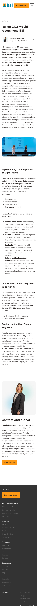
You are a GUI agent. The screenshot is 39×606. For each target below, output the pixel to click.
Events (4, 576)
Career (4, 552)
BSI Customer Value (9, 507)
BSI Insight (17, 184)
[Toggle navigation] (32, 5)
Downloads (6, 585)
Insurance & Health (8, 528)
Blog (3, 573)
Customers (5, 566)
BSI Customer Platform (10, 513)
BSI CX (4, 184)
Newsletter (5, 579)
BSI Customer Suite (19, 181)
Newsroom (5, 555)
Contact (5, 558)
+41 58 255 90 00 (26, 593)
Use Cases (5, 516)
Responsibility (6, 549)
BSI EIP (28, 184)
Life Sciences (6, 537)
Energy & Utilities (7, 534)
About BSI (5, 545)
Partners (5, 569)
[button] (19, 39)
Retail (4, 531)
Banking (4, 524)
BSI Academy (6, 582)
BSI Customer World (10, 504)
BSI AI (10, 184)
